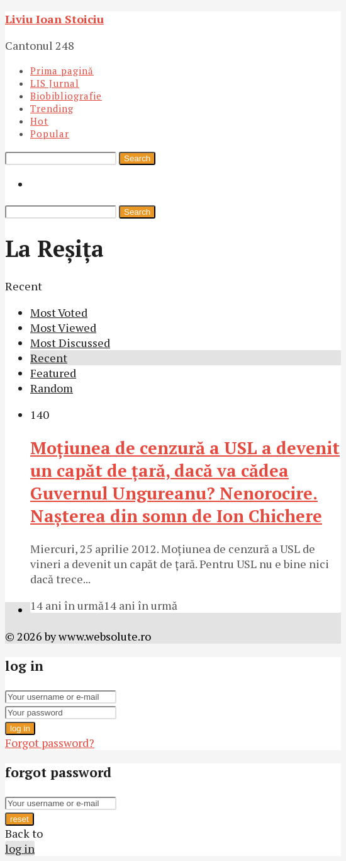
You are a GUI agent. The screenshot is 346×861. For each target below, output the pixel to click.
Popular (49, 133)
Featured (53, 372)
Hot (39, 121)
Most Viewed (63, 327)
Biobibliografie (66, 95)
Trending (52, 108)
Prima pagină (62, 70)
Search (137, 158)
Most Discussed (70, 342)
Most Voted (58, 312)
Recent (48, 357)
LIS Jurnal (54, 83)
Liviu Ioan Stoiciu (54, 18)
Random (51, 388)
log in (20, 728)
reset (19, 819)
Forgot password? (49, 742)
